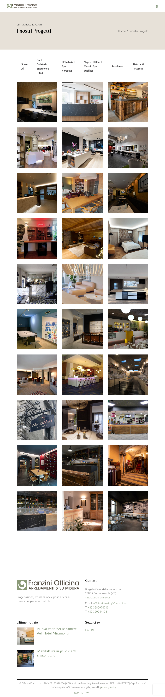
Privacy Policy (108, 687)
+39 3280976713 (98, 607)
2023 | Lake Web (82, 693)
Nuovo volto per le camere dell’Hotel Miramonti (57, 631)
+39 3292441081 (98, 611)
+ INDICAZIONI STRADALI (97, 597)
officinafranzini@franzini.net (110, 603)
